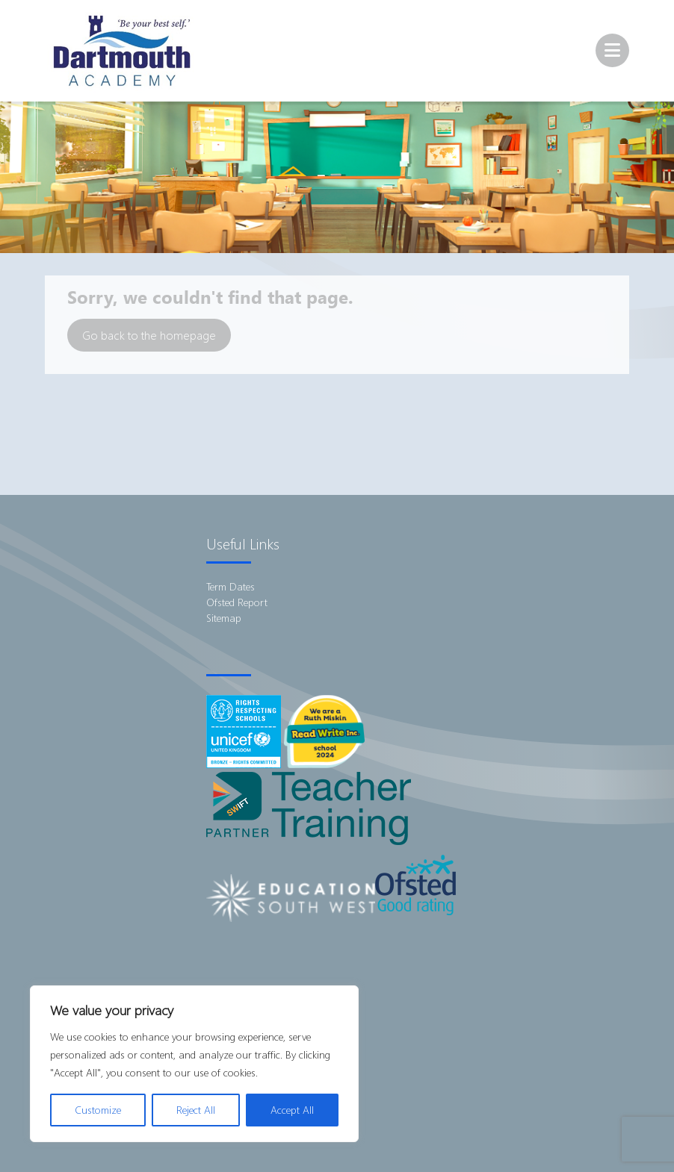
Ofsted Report (237, 602)
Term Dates (230, 586)
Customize (98, 1110)
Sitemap (223, 618)
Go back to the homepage (149, 335)
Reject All (195, 1110)
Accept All (292, 1110)
